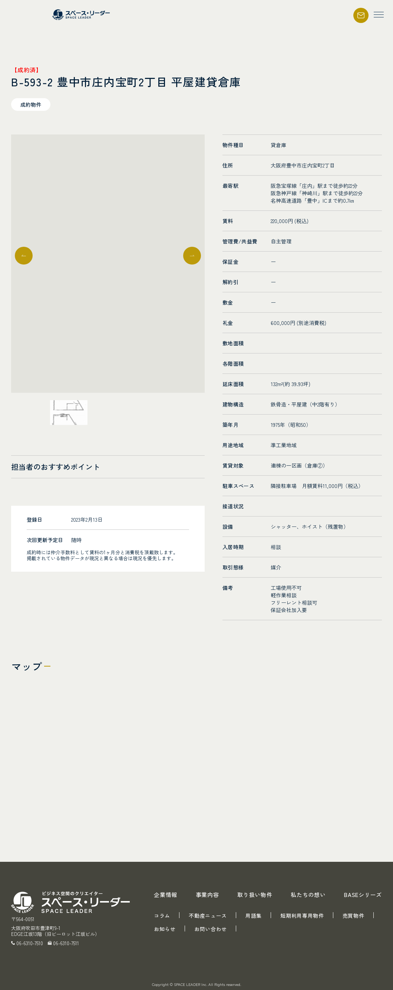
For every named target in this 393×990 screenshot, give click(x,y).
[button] (192, 256)
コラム (162, 915)
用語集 (253, 915)
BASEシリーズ (363, 894)
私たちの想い (308, 894)
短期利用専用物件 (302, 915)
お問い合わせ (210, 929)
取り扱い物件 (255, 894)
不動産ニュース (208, 915)
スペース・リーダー (82, 14)
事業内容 (207, 894)
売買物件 (353, 915)
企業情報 (165, 894)
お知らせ (165, 929)
